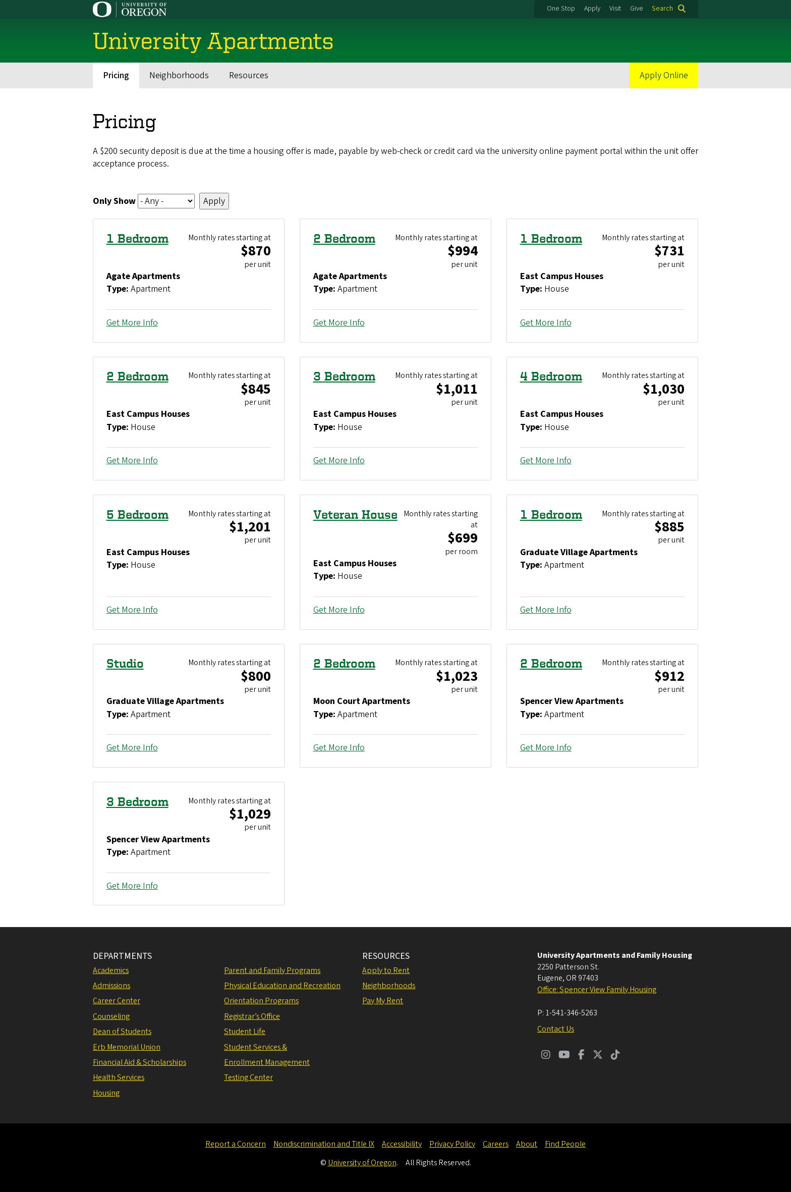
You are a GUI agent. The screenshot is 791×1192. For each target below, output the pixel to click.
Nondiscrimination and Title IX (323, 1144)
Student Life (244, 1031)
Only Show (114, 201)
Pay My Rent (382, 1000)
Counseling (111, 1016)
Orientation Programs (261, 1000)
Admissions (111, 985)
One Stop (561, 9)
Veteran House (355, 514)
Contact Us (555, 1029)
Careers (495, 1144)
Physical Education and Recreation (282, 985)
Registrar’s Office (252, 1016)
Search (662, 9)
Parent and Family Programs (272, 970)
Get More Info (132, 322)
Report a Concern (235, 1144)
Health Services (118, 1077)
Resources (248, 75)
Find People (565, 1144)
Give (636, 9)
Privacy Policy (452, 1144)
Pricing (116, 75)
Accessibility (402, 1144)
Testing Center (248, 1077)
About (526, 1144)
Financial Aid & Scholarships (139, 1062)
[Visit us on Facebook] (581, 1055)
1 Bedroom (137, 238)
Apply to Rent (386, 970)
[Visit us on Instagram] (545, 1055)
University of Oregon (362, 1162)
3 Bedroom (344, 376)
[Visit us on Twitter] (598, 1055)
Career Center (116, 1000)
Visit (615, 9)
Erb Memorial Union (126, 1047)
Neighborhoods (179, 75)
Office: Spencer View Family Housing (596, 989)
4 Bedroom (551, 376)
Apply (592, 9)
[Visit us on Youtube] (564, 1055)
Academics (111, 970)
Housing (106, 1093)
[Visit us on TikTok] (615, 1055)
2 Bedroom (344, 238)
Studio (125, 663)
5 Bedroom (137, 514)
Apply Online (664, 75)
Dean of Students (122, 1031)
